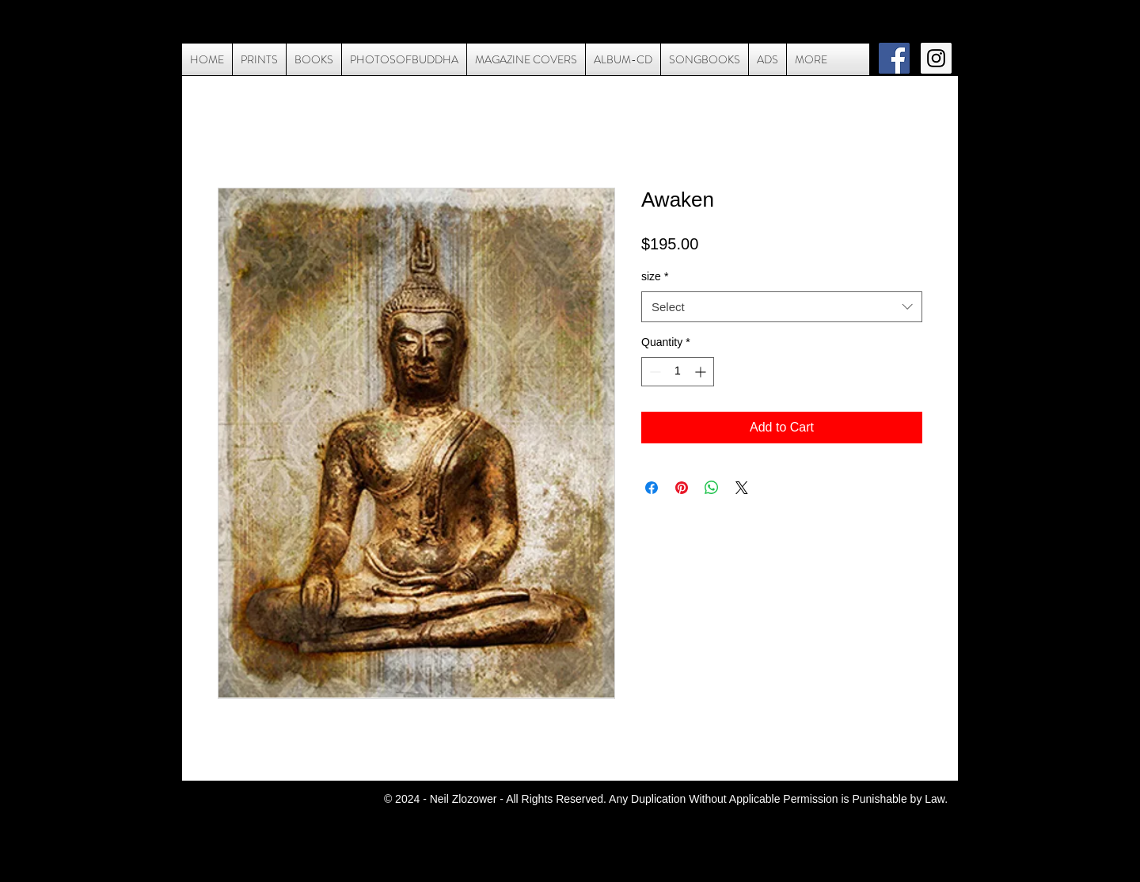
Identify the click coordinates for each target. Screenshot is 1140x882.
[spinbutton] (677, 372)
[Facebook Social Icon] (894, 58)
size (654, 276)
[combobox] (781, 306)
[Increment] (702, 372)
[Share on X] (741, 487)
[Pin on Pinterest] (681, 487)
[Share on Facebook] (651, 487)
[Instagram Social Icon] (936, 58)
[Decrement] (653, 372)
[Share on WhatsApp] (711, 487)
